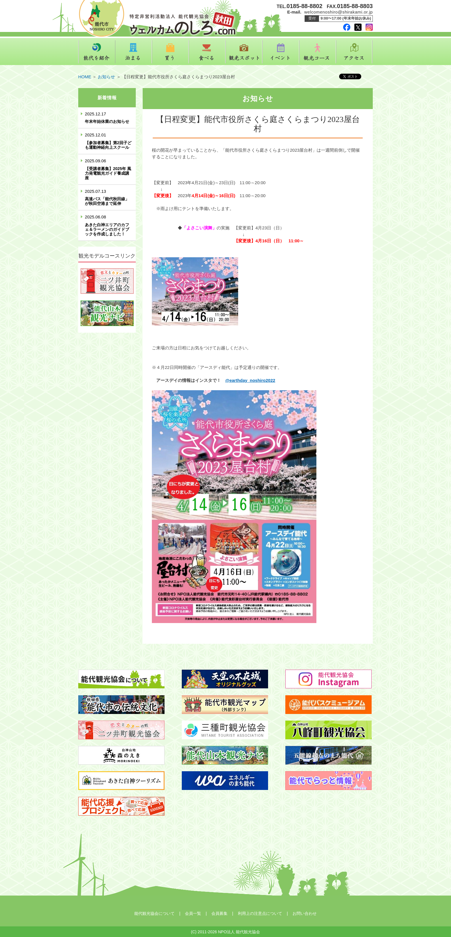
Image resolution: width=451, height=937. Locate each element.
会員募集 (219, 913)
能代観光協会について (154, 913)
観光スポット (244, 51)
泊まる (133, 51)
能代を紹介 (96, 51)
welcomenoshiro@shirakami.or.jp (338, 11)
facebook (346, 27)
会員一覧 (193, 913)
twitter (358, 27)
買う (170, 51)
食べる (207, 51)
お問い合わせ (305, 913)
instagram (369, 27)
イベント (280, 51)
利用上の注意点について (260, 913)
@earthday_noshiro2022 (250, 380)
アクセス (354, 51)
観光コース (317, 51)
